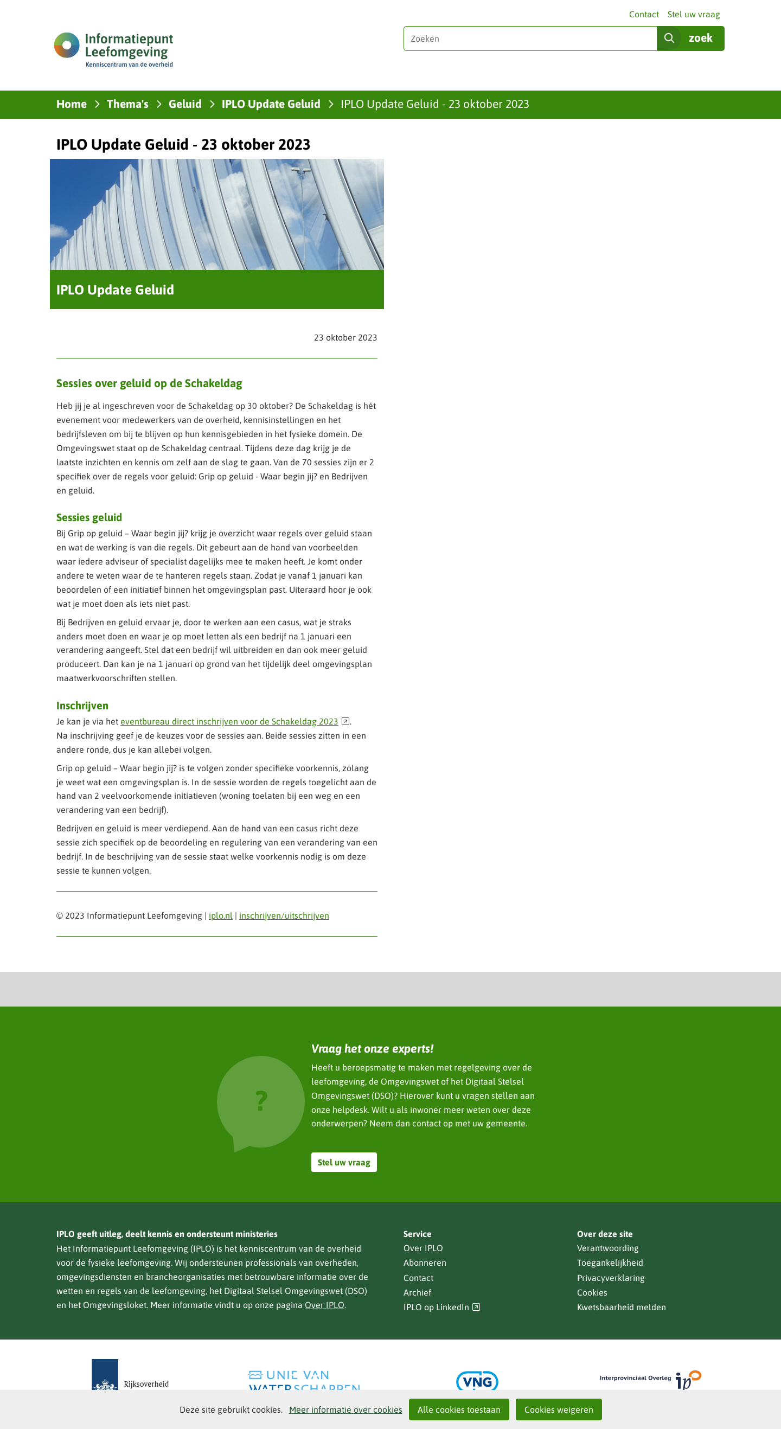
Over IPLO (324, 1305)
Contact (644, 14)
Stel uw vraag (694, 14)
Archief (417, 1292)
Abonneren (425, 1262)
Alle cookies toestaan (459, 1409)
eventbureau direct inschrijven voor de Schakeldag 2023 (235, 721)
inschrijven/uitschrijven (284, 915)
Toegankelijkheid (610, 1262)
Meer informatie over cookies (345, 1409)
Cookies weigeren (558, 1409)
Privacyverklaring (611, 1278)
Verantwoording (608, 1248)
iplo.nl (221, 915)
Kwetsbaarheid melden (621, 1307)
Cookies (592, 1292)
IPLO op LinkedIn (442, 1307)
